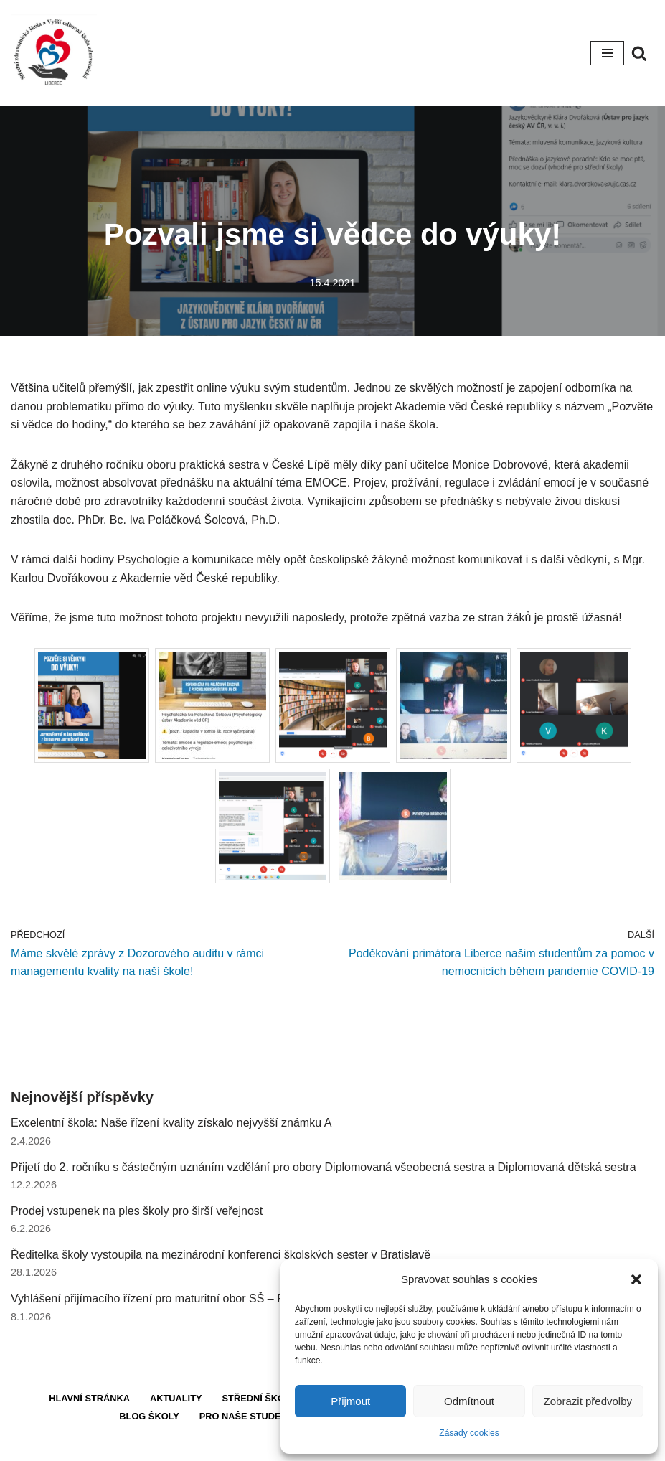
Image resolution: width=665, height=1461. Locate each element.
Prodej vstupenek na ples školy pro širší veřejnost (137, 1211)
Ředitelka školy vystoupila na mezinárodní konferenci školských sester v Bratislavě (220, 1255)
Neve (278, 1445)
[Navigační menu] (607, 53)
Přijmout (350, 1401)
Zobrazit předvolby (588, 1401)
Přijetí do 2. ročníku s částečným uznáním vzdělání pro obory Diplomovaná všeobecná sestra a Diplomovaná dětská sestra (323, 1167)
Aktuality (176, 1398)
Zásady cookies (469, 1433)
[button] (636, 1279)
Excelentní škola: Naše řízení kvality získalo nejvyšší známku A (171, 1123)
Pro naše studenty (249, 1416)
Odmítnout (469, 1401)
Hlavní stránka (89, 1398)
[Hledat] (639, 53)
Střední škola (260, 1398)
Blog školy (149, 1416)
